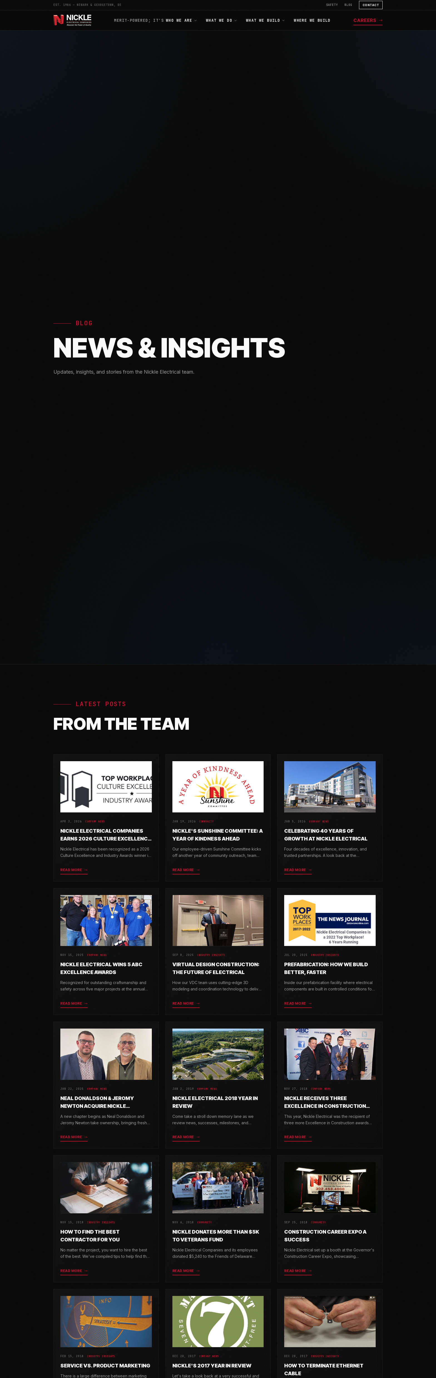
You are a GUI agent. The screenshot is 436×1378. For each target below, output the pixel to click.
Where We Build (312, 20)
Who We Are (181, 20)
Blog (348, 5)
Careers (368, 20)
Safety (332, 5)
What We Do (221, 20)
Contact (371, 5)
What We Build (265, 20)
